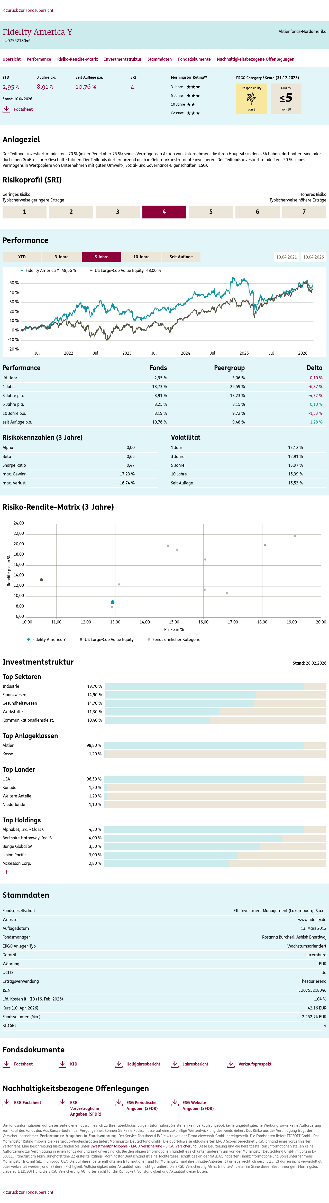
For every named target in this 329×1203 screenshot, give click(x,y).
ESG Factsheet (27, 1103)
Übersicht (12, 59)
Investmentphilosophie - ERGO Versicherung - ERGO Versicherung (143, 1146)
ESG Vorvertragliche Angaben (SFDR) (86, 1108)
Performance (39, 59)
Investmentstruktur (122, 59)
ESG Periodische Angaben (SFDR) (142, 1105)
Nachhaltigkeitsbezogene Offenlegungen (256, 59)
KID (73, 1064)
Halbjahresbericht (143, 1064)
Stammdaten (160, 59)
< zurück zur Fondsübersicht (28, 10)
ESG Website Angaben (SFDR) (198, 1105)
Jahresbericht (195, 1064)
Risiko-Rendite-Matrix (77, 59)
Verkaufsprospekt (255, 1064)
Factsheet (23, 109)
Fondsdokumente (194, 59)
